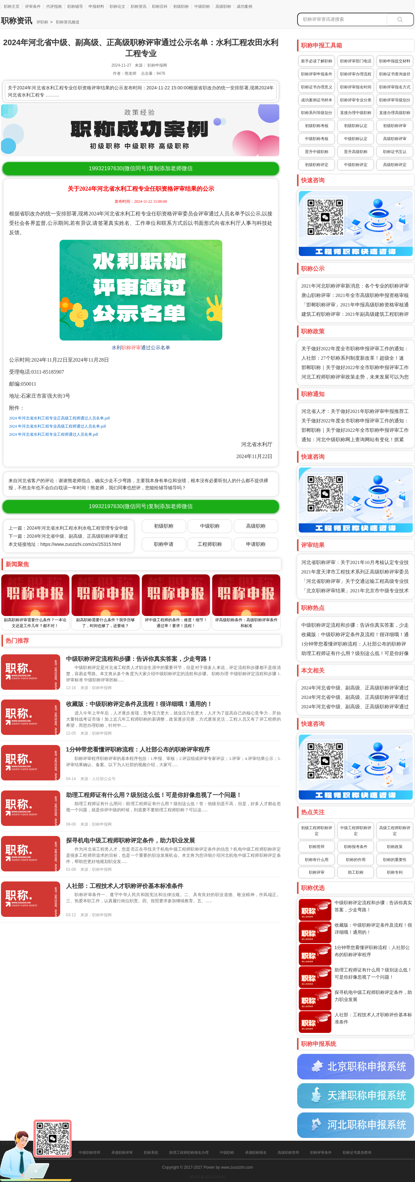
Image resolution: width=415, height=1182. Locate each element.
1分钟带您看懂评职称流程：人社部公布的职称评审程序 (138, 749)
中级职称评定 (355, 164)
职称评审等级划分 (394, 100)
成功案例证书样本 (316, 100)
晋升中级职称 (316, 151)
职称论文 (117, 6)
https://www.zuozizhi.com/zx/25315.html (80, 544)
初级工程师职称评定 (316, 831)
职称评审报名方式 (394, 87)
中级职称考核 (316, 138)
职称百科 (160, 6)
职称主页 (12, 6)
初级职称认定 (355, 125)
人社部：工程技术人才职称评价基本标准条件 (124, 886)
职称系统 (151, 1152)
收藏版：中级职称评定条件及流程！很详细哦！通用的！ (139, 704)
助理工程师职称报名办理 (189, 1152)
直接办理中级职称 (355, 112)
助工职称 (356, 872)
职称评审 (131, 347)
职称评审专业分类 (355, 100)
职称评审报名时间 (355, 87)
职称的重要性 (395, 859)
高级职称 (223, 6)
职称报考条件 (355, 846)
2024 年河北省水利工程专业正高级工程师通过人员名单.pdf (59, 418)
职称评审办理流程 (355, 74)
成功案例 (244, 6)
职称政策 (395, 846)
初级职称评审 (395, 125)
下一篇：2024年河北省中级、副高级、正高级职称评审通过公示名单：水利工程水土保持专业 (102, 536)
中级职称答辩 (89, 1152)
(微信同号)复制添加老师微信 (141, 168)
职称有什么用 (316, 859)
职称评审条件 (321, 1152)
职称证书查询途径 (394, 74)
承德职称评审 (122, 1152)
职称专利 (395, 872)
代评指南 (54, 6)
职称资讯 (138, 6)
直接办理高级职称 (394, 112)
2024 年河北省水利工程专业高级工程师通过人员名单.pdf (57, 426)
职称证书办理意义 (316, 87)
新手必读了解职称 (316, 61)
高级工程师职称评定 (394, 831)
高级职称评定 (395, 164)
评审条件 (33, 6)
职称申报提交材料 (394, 61)
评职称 (42, 22)
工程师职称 (210, 544)
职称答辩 (317, 846)
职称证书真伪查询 (357, 1152)
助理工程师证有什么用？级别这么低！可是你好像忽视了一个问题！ (154, 795)
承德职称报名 (256, 1152)
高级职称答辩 (288, 1152)
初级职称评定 (316, 164)
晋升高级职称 (355, 151)
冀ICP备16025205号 (207, 1177)
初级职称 (181, 6)
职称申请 (163, 544)
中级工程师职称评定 (355, 831)
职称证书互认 (395, 151)
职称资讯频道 (67, 22)
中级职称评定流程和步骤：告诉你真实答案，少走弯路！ (139, 659)
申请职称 (256, 544)
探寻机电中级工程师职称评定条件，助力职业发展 (130, 840)
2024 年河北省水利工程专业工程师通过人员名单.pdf (53, 434)
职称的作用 (356, 859)
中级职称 (202, 6)
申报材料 (96, 6)
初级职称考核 (316, 125)
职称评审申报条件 (316, 74)
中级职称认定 (355, 138)
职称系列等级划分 (316, 112)
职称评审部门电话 (355, 61)
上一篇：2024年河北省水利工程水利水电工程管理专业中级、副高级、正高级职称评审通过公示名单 (109, 528)
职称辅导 (75, 6)
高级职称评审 (395, 138)
